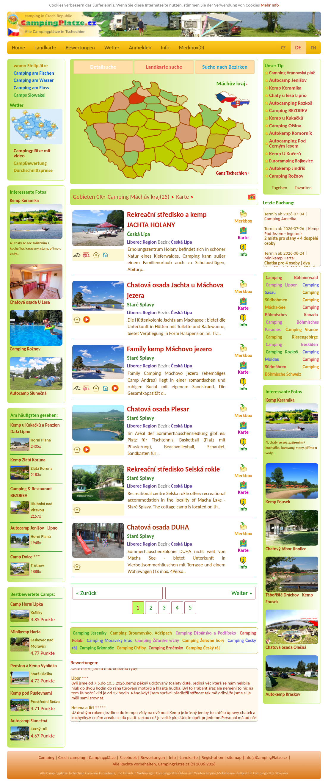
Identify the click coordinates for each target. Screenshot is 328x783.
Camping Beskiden (292, 344)
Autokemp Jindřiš (287, 168)
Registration (212, 757)
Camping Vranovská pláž (292, 73)
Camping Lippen (282, 285)
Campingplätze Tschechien (65, 773)
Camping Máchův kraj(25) (141, 197)
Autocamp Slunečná (28, 393)
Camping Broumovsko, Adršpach (141, 633)
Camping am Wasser (34, 80)
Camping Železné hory (203, 640)
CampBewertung (30, 163)
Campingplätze (102, 757)
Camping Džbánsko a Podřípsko (206, 633)
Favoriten (303, 187)
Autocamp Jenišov (288, 80)
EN (313, 48)
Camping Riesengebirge (292, 337)
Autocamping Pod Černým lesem (287, 143)
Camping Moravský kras (109, 640)
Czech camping (71, 757)
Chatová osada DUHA (158, 527)
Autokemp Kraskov (283, 694)
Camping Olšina (285, 126)
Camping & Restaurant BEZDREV (31, 492)
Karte (185, 197)
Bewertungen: (84, 662)
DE (298, 47)
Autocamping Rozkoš (290, 103)
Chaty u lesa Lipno (288, 95)
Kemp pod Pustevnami (31, 693)
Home (18, 47)
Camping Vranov (301, 329)
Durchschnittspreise (33, 170)
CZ (283, 48)
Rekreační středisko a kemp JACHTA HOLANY (167, 219)
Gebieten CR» (89, 196)
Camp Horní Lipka (26, 604)
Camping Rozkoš (282, 352)
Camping (46, 757)
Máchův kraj (230, 83)
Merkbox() (191, 47)
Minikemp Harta (25, 632)
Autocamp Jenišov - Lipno (33, 528)
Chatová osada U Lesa (30, 302)
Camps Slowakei (29, 95)
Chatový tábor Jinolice (286, 549)
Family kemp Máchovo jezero (169, 348)
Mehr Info (270, 5)
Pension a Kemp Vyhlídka (33, 665)
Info (165, 47)
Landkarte (45, 47)
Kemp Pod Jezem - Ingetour (291, 220)
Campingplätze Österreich (174, 773)
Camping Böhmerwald (292, 277)
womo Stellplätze (31, 65)
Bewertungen (80, 47)
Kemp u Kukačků (286, 118)
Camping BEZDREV (288, 110)
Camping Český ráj (203, 648)
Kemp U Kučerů (285, 154)
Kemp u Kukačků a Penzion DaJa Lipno (35, 428)
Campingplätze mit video (32, 153)
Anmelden (140, 47)
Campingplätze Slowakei (270, 773)
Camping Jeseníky (89, 633)
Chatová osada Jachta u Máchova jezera (175, 290)
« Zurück (86, 592)
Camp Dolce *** (25, 557)
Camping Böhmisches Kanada (292, 311)
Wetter (112, 47)
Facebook (128, 757)
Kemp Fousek (278, 502)
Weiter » (241, 592)
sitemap (234, 757)
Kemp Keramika (24, 200)
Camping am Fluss (31, 87)
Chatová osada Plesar (158, 409)
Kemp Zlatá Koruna (27, 460)
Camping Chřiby (131, 648)
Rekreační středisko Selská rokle (173, 469)
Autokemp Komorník (290, 133)
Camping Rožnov (25, 349)
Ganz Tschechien (231, 173)
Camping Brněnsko (166, 648)
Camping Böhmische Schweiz (292, 370)
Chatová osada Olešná (286, 647)
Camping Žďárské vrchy (157, 640)
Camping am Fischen (34, 73)
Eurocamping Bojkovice (291, 161)
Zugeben (279, 187)
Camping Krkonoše (97, 648)
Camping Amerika (280, 208)
